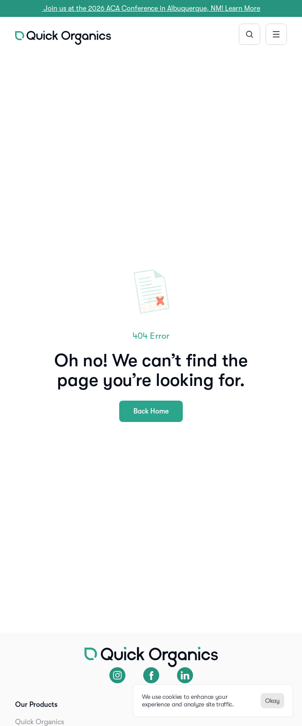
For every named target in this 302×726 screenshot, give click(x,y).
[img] (63, 38)
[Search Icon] (249, 34)
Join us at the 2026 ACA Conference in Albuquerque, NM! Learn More (151, 8)
